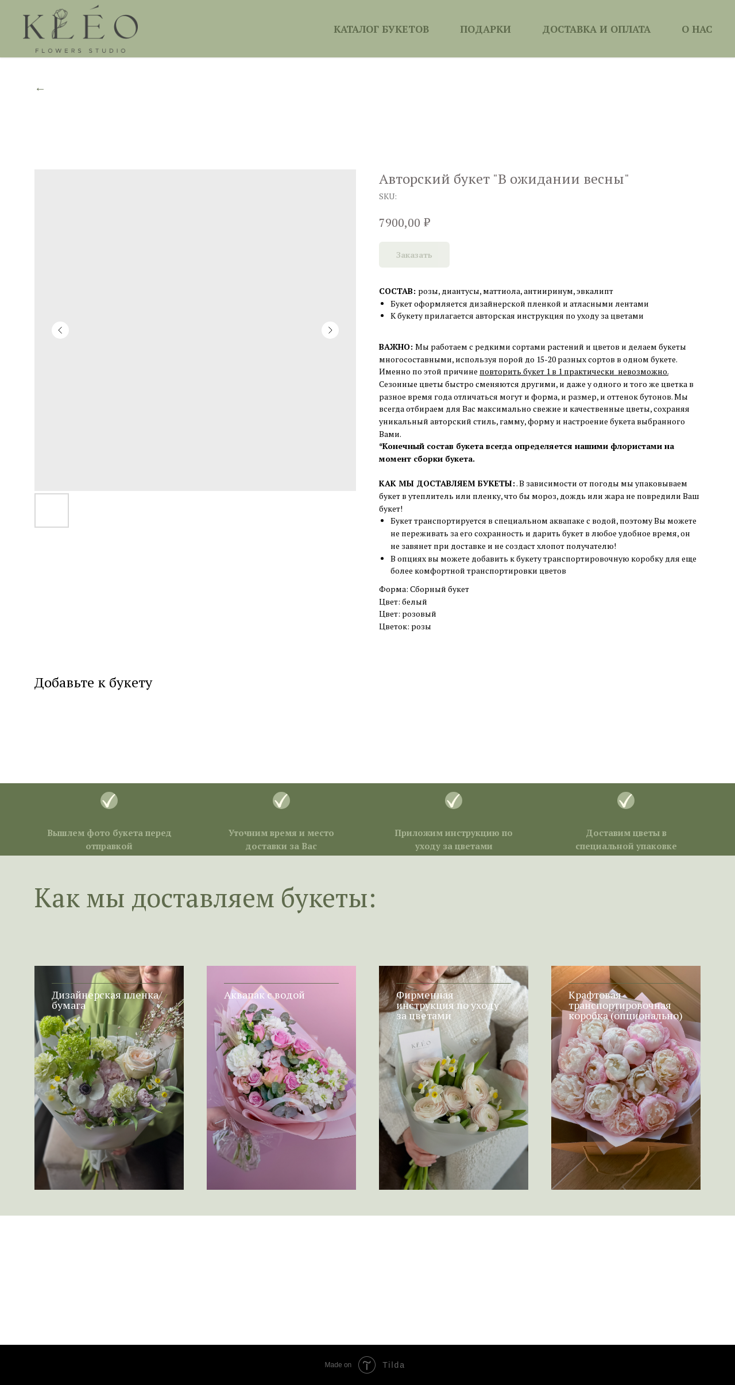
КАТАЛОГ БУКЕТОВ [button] (381, 29)
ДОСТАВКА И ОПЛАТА (596, 29)
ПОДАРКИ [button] (485, 29)
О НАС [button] (697, 29)
